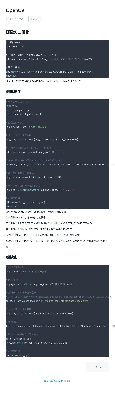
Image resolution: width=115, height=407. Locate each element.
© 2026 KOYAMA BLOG (57, 381)
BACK (97, 367)
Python (35, 19)
